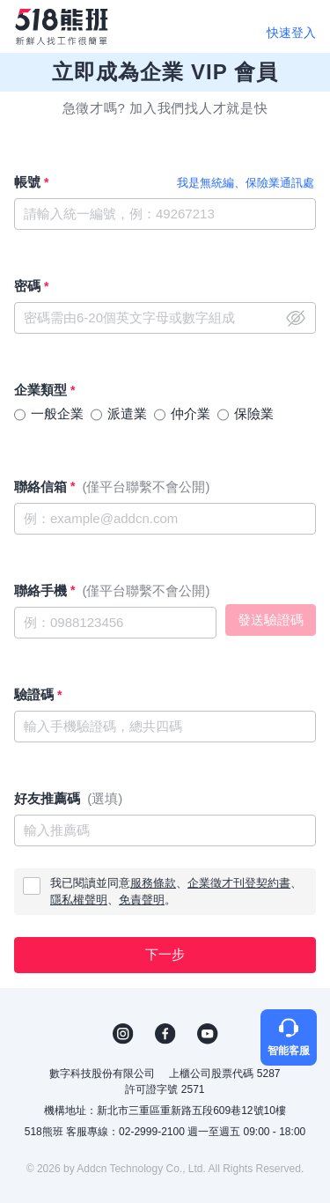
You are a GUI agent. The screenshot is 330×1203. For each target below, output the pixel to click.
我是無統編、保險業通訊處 (245, 182)
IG (123, 1033)
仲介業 (190, 413)
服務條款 (153, 882)
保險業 (254, 413)
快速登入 (291, 33)
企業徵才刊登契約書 (238, 882)
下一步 (165, 954)
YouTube (207, 1033)
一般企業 (57, 413)
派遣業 (127, 413)
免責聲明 (142, 899)
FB (165, 1033)
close (296, 318)
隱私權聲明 (78, 899)
